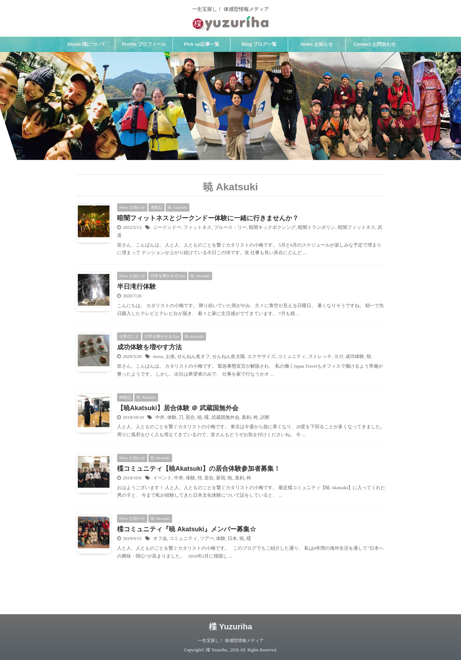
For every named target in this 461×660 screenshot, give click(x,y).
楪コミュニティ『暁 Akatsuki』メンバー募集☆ (186, 529)
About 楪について (86, 44)
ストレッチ (320, 356)
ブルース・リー (230, 227)
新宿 (220, 477)
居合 (190, 417)
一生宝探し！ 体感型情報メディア (231, 640)
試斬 (265, 417)
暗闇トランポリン (316, 227)
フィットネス (197, 227)
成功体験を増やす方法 (149, 347)
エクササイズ (261, 356)
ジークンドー (167, 227)
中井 (160, 417)
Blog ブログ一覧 (259, 44)
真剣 (246, 417)
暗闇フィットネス (356, 227)
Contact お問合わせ (375, 44)
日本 (232, 538)
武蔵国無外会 (225, 417)
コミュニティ (292, 356)
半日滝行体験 (136, 286)
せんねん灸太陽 (228, 356)
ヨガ (338, 356)
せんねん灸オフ (193, 356)
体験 (171, 417)
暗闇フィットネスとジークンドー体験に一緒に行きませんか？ (208, 218)
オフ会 (160, 538)
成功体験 (354, 356)
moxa (158, 356)
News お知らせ (317, 44)
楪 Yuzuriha (230, 626)
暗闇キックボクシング (272, 227)
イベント (162, 477)
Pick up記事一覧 (201, 44)
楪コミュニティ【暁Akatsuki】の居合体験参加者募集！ (198, 468)
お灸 (170, 356)
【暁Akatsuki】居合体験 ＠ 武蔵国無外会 (177, 408)
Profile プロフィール (144, 44)
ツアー (207, 538)
